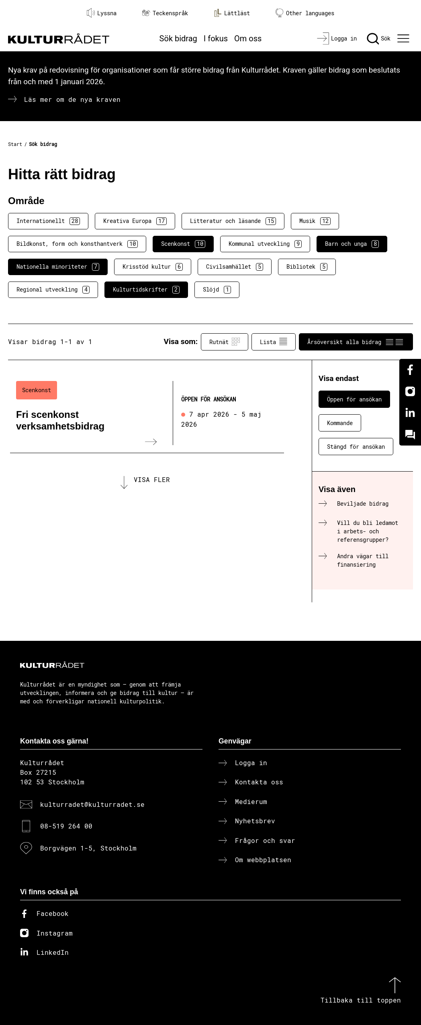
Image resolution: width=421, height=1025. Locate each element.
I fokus (216, 38)
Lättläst (232, 13)
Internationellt (48, 221)
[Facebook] (410, 370)
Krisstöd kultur (153, 267)
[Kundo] (410, 435)
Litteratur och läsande (233, 221)
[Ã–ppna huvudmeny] (404, 38)
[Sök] (378, 38)
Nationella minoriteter (57, 267)
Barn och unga (352, 244)
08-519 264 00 (66, 826)
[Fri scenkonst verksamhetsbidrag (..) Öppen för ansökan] (147, 413)
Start (15, 144)
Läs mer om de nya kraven (72, 99)
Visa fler (152, 482)
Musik (315, 221)
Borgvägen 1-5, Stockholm (88, 848)
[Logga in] (337, 38)
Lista (273, 342)
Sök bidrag (178, 38)
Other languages (305, 13)
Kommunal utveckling (265, 244)
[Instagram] (410, 391)
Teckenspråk (165, 13)
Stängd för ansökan (356, 446)
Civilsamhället (234, 267)
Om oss (248, 38)
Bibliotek (306, 267)
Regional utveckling (53, 290)
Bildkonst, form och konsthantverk (77, 244)
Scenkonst (183, 244)
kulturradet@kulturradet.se (92, 804)
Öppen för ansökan (354, 399)
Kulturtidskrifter (146, 290)
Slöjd (217, 290)
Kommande (340, 423)
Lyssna (101, 13)
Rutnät (224, 342)
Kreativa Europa (135, 221)
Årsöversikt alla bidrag (356, 342)
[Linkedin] (410, 413)
